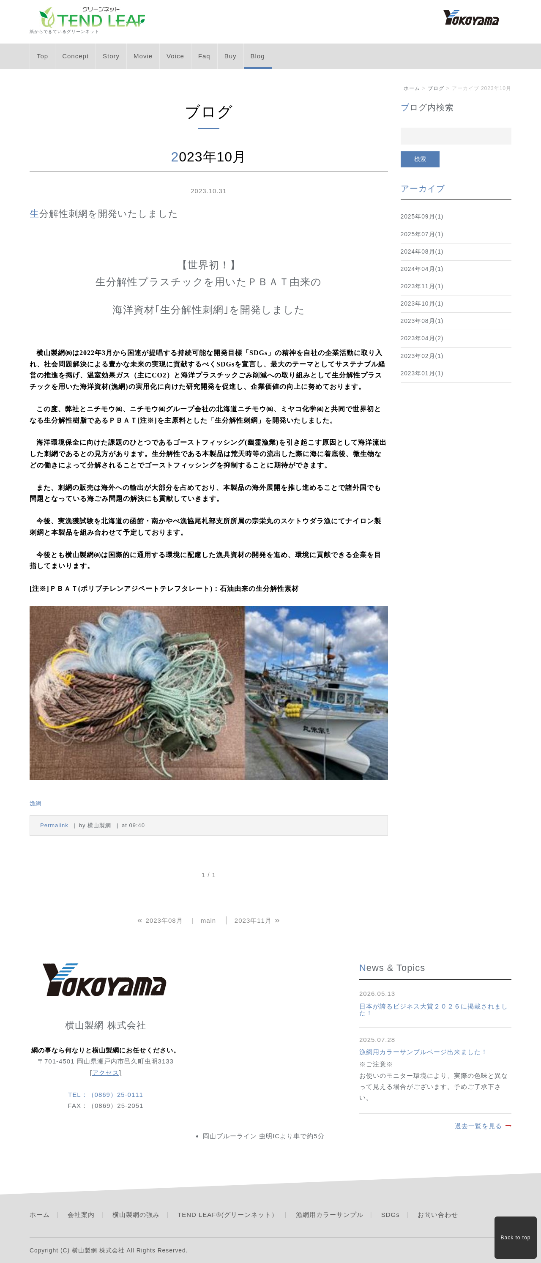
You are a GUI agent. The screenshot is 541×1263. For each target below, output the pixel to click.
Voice (175, 56)
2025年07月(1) (422, 234)
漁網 (35, 803)
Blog (258, 56)
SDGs (390, 1214)
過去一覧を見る (478, 1125)
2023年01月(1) (422, 373)
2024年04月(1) (422, 269)
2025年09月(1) (422, 216)
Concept (75, 56)
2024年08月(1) (422, 252)
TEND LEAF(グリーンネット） (228, 1214)
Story (111, 56)
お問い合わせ (438, 1214)
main (208, 920)
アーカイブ (423, 188)
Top (42, 56)
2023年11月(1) (422, 286)
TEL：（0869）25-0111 (105, 1094)
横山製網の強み (136, 1214)
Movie (143, 56)
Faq (204, 56)
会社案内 (81, 1214)
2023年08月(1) (422, 321)
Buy (230, 56)
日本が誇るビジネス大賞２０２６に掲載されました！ (433, 1010)
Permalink (54, 825)
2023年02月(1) (422, 356)
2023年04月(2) (422, 338)
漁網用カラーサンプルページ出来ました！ (423, 1051)
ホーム (412, 88)
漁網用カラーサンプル (329, 1214)
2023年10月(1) (422, 304)
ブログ (436, 88)
